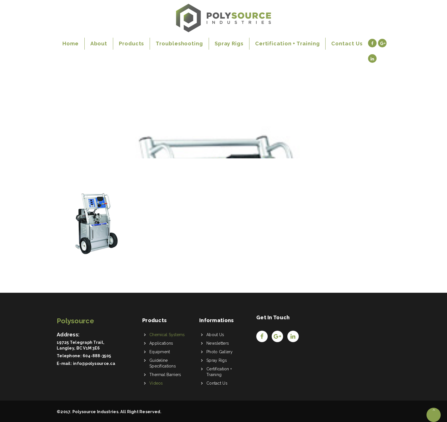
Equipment (159, 352)
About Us (215, 334)
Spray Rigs (216, 360)
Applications (161, 343)
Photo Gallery (219, 352)
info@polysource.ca (94, 363)
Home (66, 116)
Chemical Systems (167, 334)
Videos (156, 383)
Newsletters (217, 343)
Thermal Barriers (165, 374)
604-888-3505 (97, 356)
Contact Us (216, 383)
